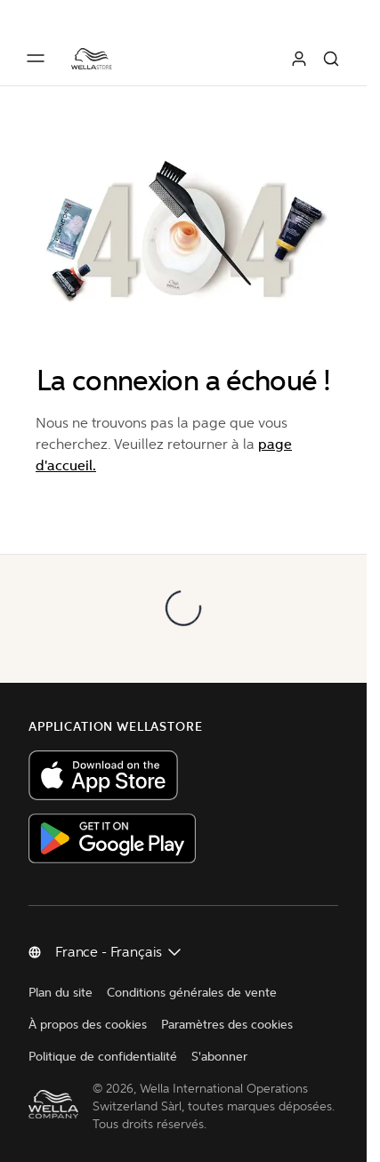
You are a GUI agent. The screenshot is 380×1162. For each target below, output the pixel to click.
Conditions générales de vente (192, 992)
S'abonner (219, 1056)
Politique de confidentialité (102, 1056)
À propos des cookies (87, 1024)
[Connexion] (299, 58)
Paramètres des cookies (227, 1024)
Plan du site (60, 992)
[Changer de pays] (119, 952)
